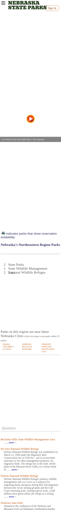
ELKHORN (26, 349)
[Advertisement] (30, 300)
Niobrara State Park (12, 502)
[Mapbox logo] (9, 428)
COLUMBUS (8, 347)
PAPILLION (47, 347)
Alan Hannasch (38, 139)
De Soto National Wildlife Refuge (20, 448)
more (11, 442)
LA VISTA (7, 349)
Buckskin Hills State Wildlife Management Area (28, 439)
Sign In (52, 8)
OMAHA (6, 344)
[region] (30, 393)
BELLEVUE (27, 347)
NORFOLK (26, 344)
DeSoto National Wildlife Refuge (19, 475)
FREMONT (46, 344)
